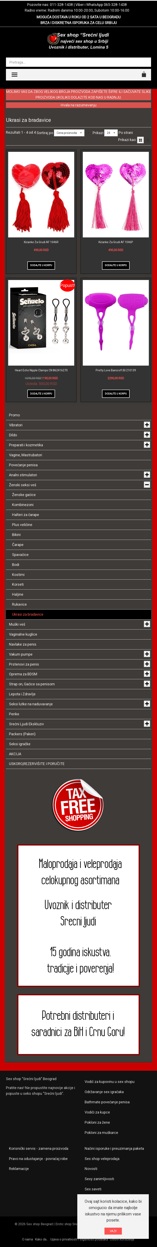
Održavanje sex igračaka (104, 1092)
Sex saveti (93, 1189)
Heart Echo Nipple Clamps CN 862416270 (41, 370)
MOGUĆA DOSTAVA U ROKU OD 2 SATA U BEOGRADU (79, 17)
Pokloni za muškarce (101, 1132)
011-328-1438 (61, 4)
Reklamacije (19, 1169)
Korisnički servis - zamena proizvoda (38, 1148)
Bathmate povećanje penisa (107, 1102)
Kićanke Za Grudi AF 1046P (116, 242)
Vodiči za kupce (97, 1112)
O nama (27, 1239)
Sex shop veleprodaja (102, 1159)
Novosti (91, 1169)
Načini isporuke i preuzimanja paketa (114, 1148)
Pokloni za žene (97, 1122)
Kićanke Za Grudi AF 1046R (41, 242)
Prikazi (98, 133)
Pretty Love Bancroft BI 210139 (116, 370)
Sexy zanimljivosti (99, 1179)
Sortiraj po (45, 133)
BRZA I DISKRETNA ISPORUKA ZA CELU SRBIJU (78, 23)
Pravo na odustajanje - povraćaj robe (38, 1159)
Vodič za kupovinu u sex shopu (110, 1081)
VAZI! (113, 1231)
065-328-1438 (115, 4)
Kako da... (41, 1239)
